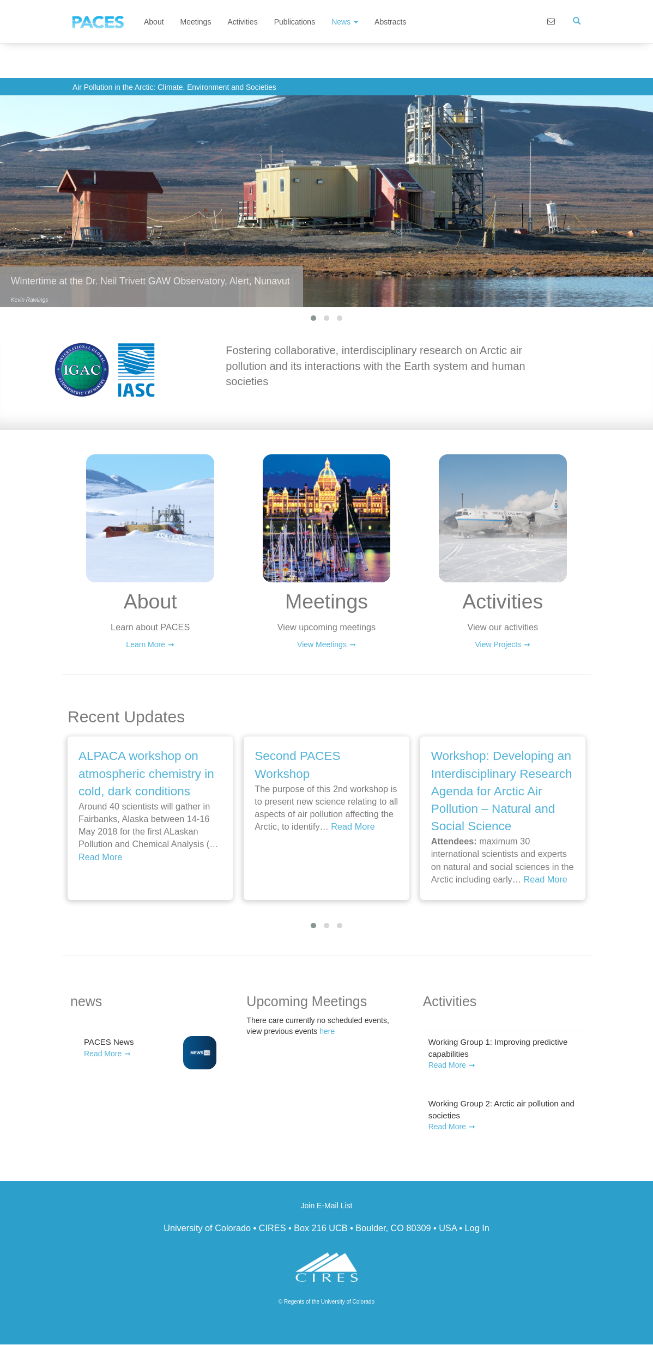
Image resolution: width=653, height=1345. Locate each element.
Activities (242, 21)
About (154, 21)
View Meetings (322, 644)
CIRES (272, 1228)
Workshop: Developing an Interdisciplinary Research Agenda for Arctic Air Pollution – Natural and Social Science (501, 791)
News (344, 21)
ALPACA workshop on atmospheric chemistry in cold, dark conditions (146, 773)
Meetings (195, 21)
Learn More (145, 644)
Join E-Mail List (327, 1205)
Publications (295, 21)
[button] (313, 318)
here (327, 1031)
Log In (477, 1228)
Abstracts (390, 21)
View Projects (498, 644)
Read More (100, 857)
